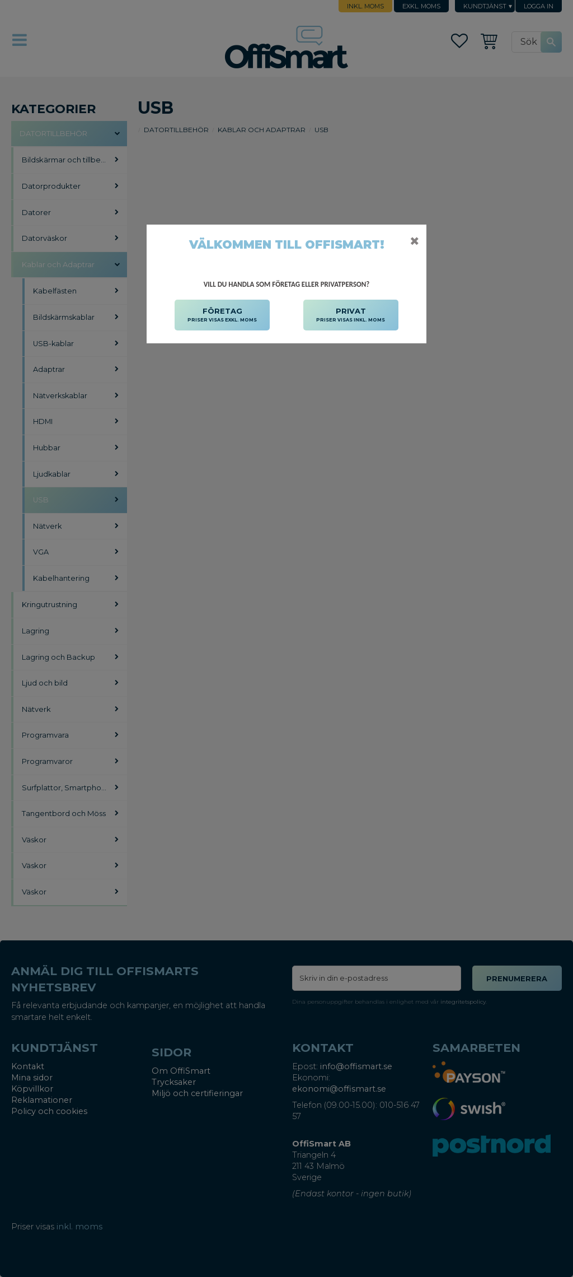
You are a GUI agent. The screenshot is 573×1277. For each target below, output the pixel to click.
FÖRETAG (222, 315)
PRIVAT (350, 315)
